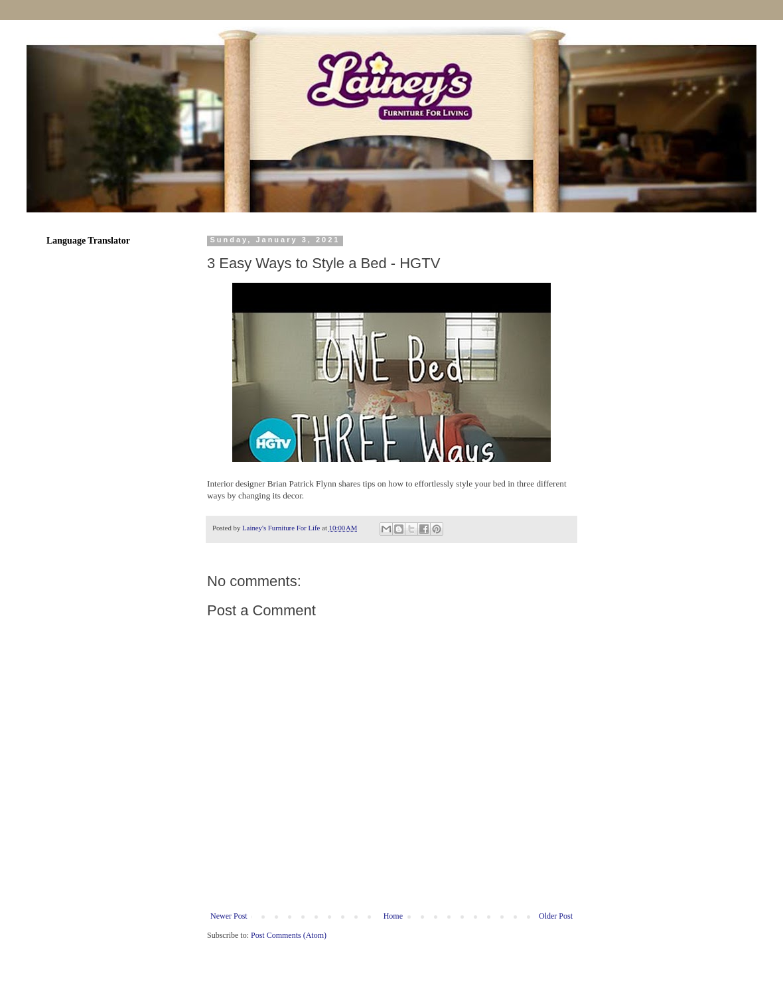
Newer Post (229, 916)
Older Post (556, 916)
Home (393, 916)
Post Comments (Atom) (288, 935)
